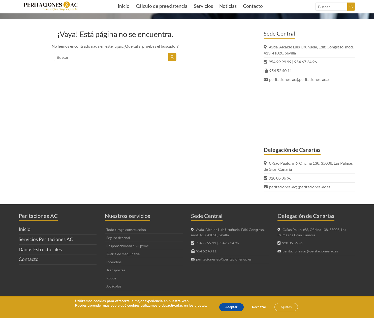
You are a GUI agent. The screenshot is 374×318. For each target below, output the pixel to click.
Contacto (253, 6)
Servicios (203, 6)
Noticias (228, 6)
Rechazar (258, 307)
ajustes (195, 305)
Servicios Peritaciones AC (46, 239)
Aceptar (228, 307)
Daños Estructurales (40, 249)
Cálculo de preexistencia (162, 6)
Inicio (124, 6)
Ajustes (290, 307)
